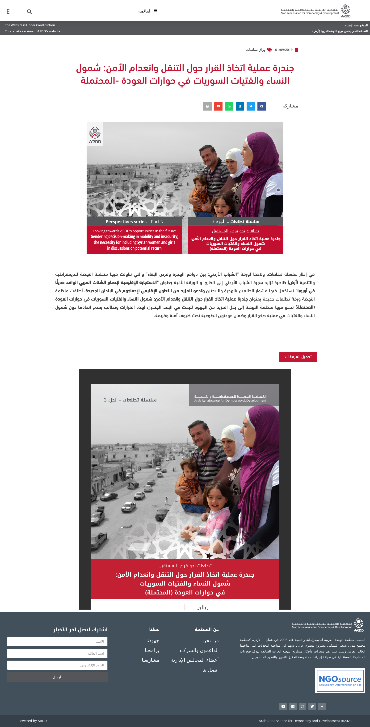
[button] (261, 106)
